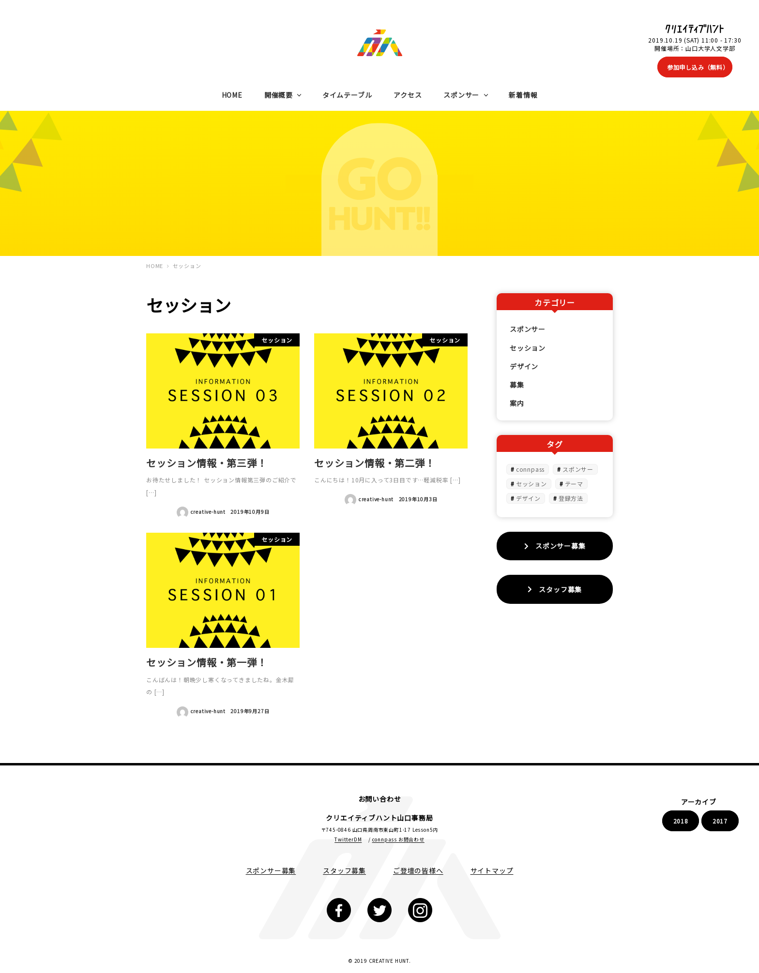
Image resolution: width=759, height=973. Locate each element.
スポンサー (528, 329)
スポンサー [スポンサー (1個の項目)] (577, 469)
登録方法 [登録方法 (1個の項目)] (571, 498)
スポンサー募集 (271, 870)
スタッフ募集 (344, 870)
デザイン (524, 366)
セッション (528, 348)
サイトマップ (492, 870)
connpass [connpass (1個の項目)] (530, 469)
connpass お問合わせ (398, 839)
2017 (720, 821)
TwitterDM (348, 839)
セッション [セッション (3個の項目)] (531, 483)
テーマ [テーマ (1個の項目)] (574, 483)
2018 (680, 821)
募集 (517, 384)
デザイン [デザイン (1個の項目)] (528, 498)
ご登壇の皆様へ (418, 870)
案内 (517, 403)
